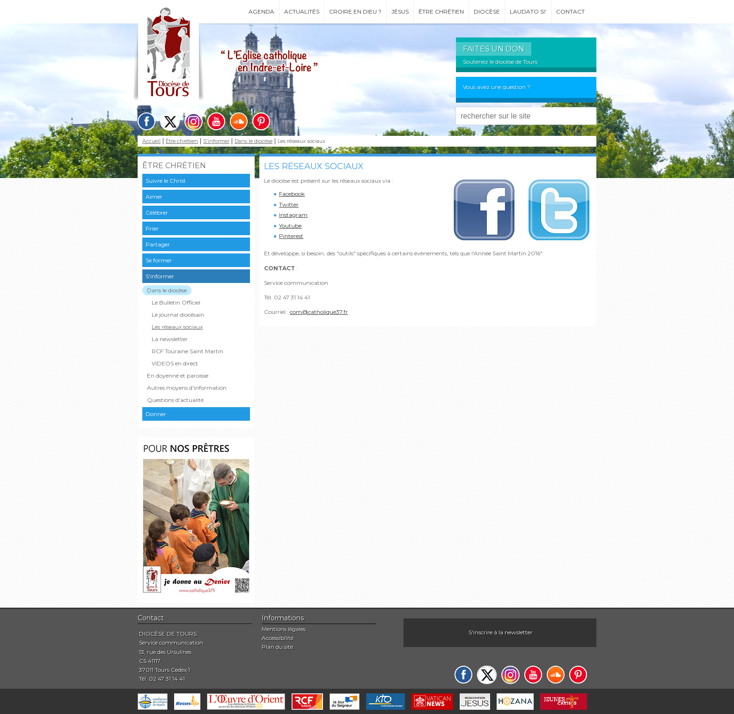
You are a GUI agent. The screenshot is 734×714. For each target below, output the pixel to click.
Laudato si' (528, 11)
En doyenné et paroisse (177, 375)
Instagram (293, 214)
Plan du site (277, 646)
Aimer (154, 196)
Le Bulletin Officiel (176, 302)
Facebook (292, 193)
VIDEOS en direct (175, 363)
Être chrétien (441, 11)
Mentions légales (284, 628)
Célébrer (157, 212)
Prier (152, 228)
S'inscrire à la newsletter (501, 632)
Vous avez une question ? (496, 86)
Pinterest (291, 235)
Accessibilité (278, 637)
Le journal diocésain (178, 314)
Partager (158, 244)
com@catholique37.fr (319, 311)
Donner (156, 413)
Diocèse (487, 11)
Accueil (151, 141)
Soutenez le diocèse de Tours (500, 61)
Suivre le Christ (166, 180)
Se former (159, 260)
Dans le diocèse (253, 141)
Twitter (289, 204)
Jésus (400, 11)
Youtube (290, 225)
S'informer (216, 141)
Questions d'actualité (175, 399)
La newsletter (170, 338)
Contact (570, 11)
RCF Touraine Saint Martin (187, 351)
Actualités (301, 11)
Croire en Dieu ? (355, 11)
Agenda (261, 11)
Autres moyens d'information (187, 387)
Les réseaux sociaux (177, 326)
